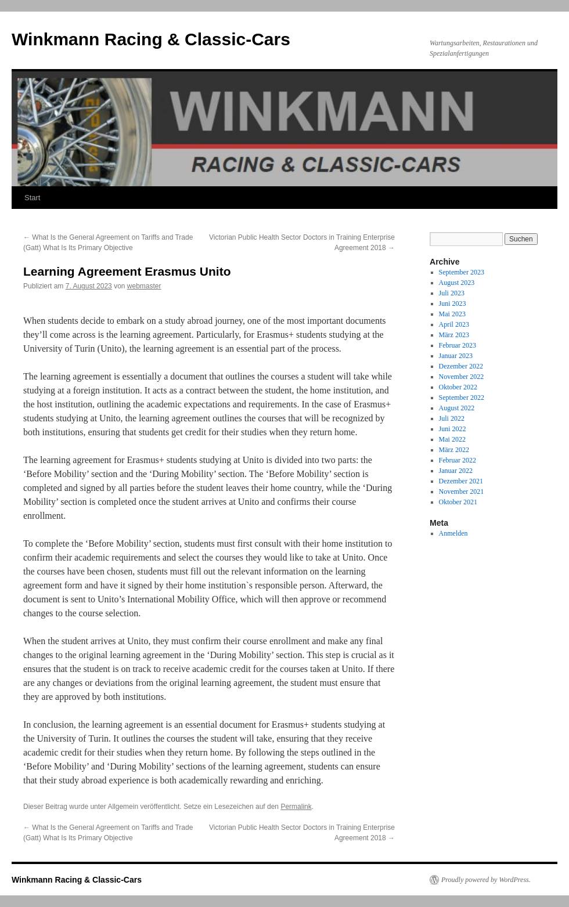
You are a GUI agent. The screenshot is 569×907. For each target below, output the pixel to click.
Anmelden (453, 533)
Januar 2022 (456, 471)
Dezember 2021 (461, 481)
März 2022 (454, 450)
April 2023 (454, 324)
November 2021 (461, 491)
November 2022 (461, 377)
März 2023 (454, 335)
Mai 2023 (452, 314)
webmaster (144, 286)
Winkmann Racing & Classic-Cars (151, 39)
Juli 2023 (451, 293)
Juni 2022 (452, 429)
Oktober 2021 (458, 502)
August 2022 (457, 408)
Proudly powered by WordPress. (486, 880)
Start (32, 197)
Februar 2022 (457, 460)
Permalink (295, 807)
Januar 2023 (456, 356)
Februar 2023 (457, 345)
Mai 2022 (452, 439)
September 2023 (461, 272)
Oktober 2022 (458, 387)
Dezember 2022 (461, 366)
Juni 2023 (452, 303)
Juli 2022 (451, 418)
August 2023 (457, 283)
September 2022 (461, 397)
